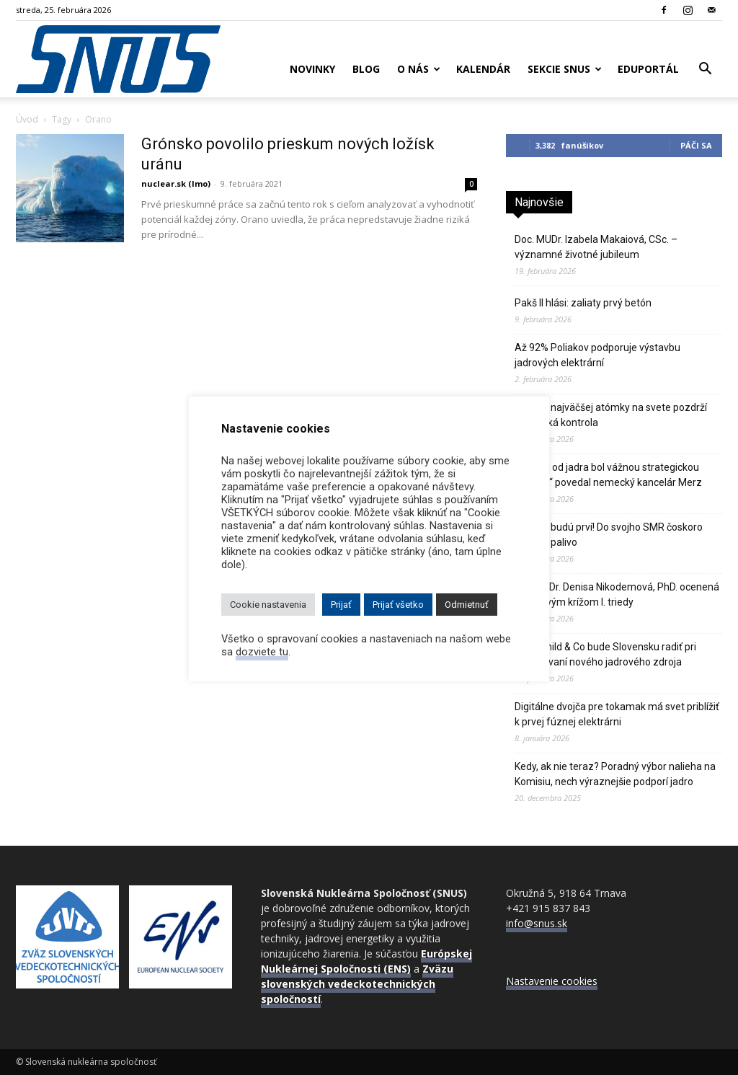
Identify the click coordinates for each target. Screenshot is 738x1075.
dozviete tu (262, 651)
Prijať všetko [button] (398, 604)
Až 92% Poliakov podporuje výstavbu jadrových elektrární (597, 355)
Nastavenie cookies (551, 981)
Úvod (27, 119)
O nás (418, 69)
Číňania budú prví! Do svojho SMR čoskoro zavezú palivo (609, 534)
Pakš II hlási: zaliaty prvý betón (583, 303)
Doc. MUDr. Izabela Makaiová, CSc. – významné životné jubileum (596, 247)
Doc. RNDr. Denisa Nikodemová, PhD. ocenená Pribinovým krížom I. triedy (617, 594)
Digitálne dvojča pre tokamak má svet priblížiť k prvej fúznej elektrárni (617, 714)
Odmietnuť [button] (467, 604)
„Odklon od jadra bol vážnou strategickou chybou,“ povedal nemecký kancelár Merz (608, 474)
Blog (366, 69)
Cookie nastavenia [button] (268, 604)
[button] (705, 70)
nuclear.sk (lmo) (175, 183)
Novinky (312, 69)
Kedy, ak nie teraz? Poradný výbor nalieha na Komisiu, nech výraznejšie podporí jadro (615, 774)
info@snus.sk (536, 923)
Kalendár (483, 69)
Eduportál (648, 69)
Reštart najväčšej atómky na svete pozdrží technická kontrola (611, 415)
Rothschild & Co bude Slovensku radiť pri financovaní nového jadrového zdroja (605, 654)
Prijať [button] (341, 604)
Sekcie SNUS (565, 69)
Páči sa (696, 145)
